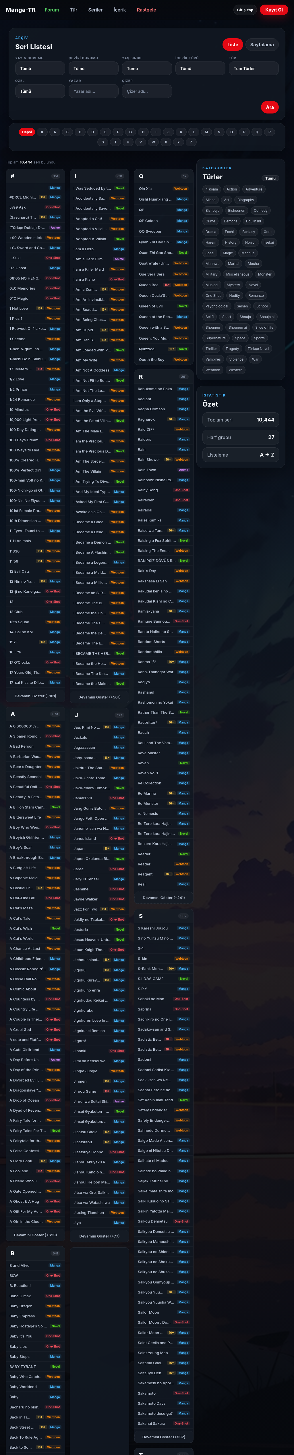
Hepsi (27, 132)
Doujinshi (253, 221)
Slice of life (265, 327)
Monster (265, 274)
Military (212, 274)
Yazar (75, 81)
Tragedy (232, 349)
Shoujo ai (267, 317)
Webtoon (213, 370)
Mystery (233, 285)
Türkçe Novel (258, 349)
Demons (230, 221)
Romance (256, 295)
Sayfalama (262, 44)
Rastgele (146, 10)
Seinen (242, 306)
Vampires (213, 359)
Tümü (270, 178)
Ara (270, 107)
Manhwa (212, 263)
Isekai (269, 242)
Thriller (211, 349)
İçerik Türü (187, 58)
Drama (211, 232)
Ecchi (229, 232)
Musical (212, 285)
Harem (211, 242)
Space (240, 338)
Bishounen (236, 210)
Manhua (248, 253)
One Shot (213, 295)
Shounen (213, 327)
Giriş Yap (245, 9)
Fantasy (248, 232)
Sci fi (210, 317)
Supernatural (216, 338)
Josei (210, 253)
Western (235, 370)
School (262, 306)
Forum (52, 10)
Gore (268, 232)
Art (226, 200)
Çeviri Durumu (83, 58)
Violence (236, 359)
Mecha (253, 263)
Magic (228, 253)
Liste (232, 44)
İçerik (120, 10)
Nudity (234, 295)
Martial (233, 263)
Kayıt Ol (274, 10)
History (231, 242)
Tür (73, 10)
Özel (20, 81)
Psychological (217, 306)
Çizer (127, 81)
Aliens (211, 200)
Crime (210, 221)
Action (232, 189)
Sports (259, 338)
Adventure (253, 189)
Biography (245, 200)
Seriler (95, 10)
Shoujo (245, 317)
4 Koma (212, 189)
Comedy (261, 210)
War (255, 359)
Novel (253, 285)
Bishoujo (213, 210)
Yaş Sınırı (132, 58)
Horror (250, 242)
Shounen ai (238, 327)
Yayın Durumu (29, 58)
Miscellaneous (237, 274)
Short (226, 317)
